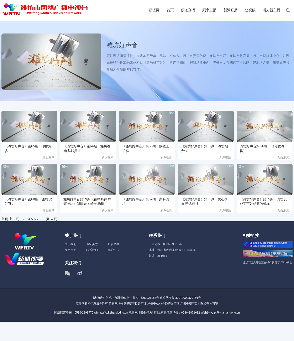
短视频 (250, 10)
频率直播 (209, 10)
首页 (170, 10)
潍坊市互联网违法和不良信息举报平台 (267, 262)
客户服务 (114, 250)
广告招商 (114, 244)
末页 (53, 219)
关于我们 (70, 244)
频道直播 (188, 10)
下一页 (44, 219)
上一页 (14, 219)
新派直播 (231, 10)
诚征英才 (92, 244)
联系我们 (92, 250)
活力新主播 (271, 10)
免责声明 (70, 250)
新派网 (154, 10)
